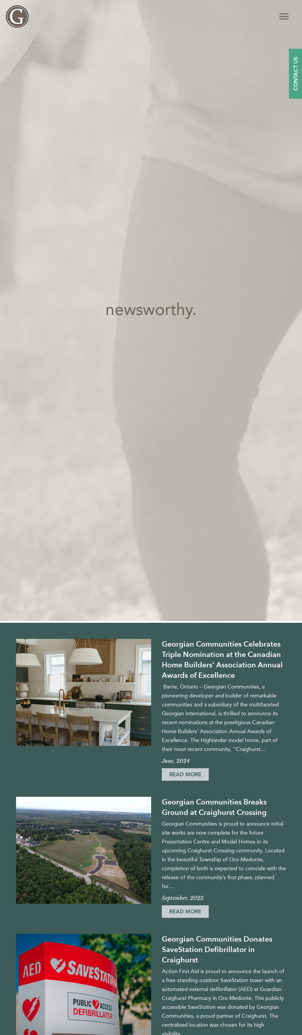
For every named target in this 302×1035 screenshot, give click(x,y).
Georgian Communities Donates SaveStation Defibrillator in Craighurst (217, 949)
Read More (188, 776)
